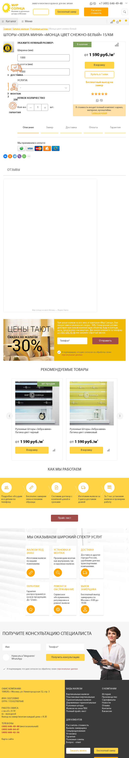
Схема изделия (99, 113)
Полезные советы (114, 708)
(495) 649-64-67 (10, 729)
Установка (111, 703)
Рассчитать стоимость (117, 694)
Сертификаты (94, 700)
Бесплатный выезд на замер (99, 84)
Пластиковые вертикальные (68, 697)
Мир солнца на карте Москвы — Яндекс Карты (50, 310)
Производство (94, 697)
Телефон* (65, 341)
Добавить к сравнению (117, 45)
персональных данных (72, 355)
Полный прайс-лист (64, 711)
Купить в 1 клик (99, 74)
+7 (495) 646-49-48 (110, 3)
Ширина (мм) (25, 50)
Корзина (123, 22)
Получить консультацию (65, 657)
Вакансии (92, 711)
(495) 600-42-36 (10, 732)
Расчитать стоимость (98, 12)
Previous (6, 416)
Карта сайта (8, 739)
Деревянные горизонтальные (69, 703)
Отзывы (91, 705)
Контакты (91, 708)
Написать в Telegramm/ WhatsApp (23, 657)
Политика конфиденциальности (70, 751)
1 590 (94, 55)
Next (123, 416)
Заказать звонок (44, 12)
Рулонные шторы (63, 705)
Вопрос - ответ (113, 711)
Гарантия (110, 705)
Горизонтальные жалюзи (66, 700)
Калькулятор (66, 735)
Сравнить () (111, 22)
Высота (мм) (25, 64)
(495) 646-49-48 (10, 726)
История (91, 694)
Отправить (103, 340)
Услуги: (22, 80)
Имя (8, 647)
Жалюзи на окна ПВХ (64, 708)
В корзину (99, 65)
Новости (91, 703)
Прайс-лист (64, 518)
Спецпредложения (115, 700)
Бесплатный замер (71, 12)
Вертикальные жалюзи (65, 694)
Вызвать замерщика (116, 697)
